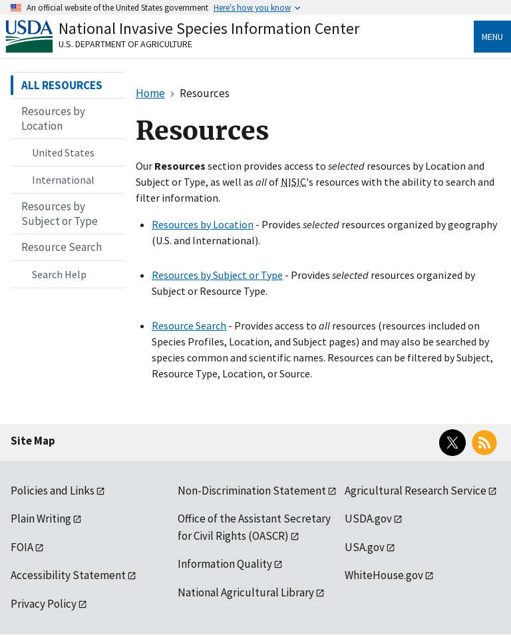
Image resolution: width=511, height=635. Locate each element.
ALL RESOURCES (61, 85)
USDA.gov (368, 518)
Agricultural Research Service (415, 490)
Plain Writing (41, 518)
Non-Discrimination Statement (252, 490)
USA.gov (365, 547)
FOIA (22, 547)
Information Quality (225, 563)
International (63, 179)
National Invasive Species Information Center (209, 28)
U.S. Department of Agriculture (125, 44)
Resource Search (189, 325)
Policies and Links (52, 490)
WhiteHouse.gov (384, 575)
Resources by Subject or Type (217, 275)
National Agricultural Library (246, 592)
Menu (492, 37)
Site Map (33, 440)
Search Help (59, 274)
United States (63, 152)
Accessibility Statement (68, 575)
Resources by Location (203, 224)
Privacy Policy (44, 603)
